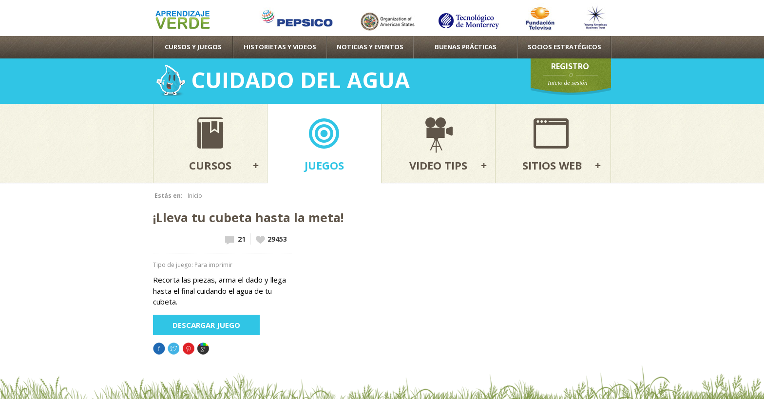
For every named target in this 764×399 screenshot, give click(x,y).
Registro (570, 66)
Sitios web (552, 165)
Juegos (324, 165)
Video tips (438, 165)
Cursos (210, 165)
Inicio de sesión (568, 82)
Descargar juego (206, 325)
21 (242, 239)
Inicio (195, 195)
